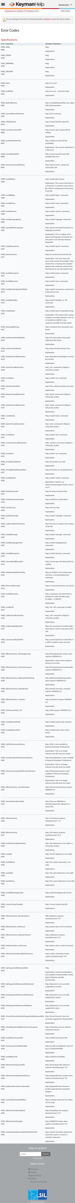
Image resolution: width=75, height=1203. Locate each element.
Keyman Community (39, 1182)
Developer (20, 11)
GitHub (33, 1178)
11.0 (26, 11)
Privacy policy (37, 1158)
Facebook (34, 1169)
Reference (31, 11)
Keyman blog (36, 1175)
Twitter (33, 1172)
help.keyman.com (10, 11)
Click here (47, 19)
